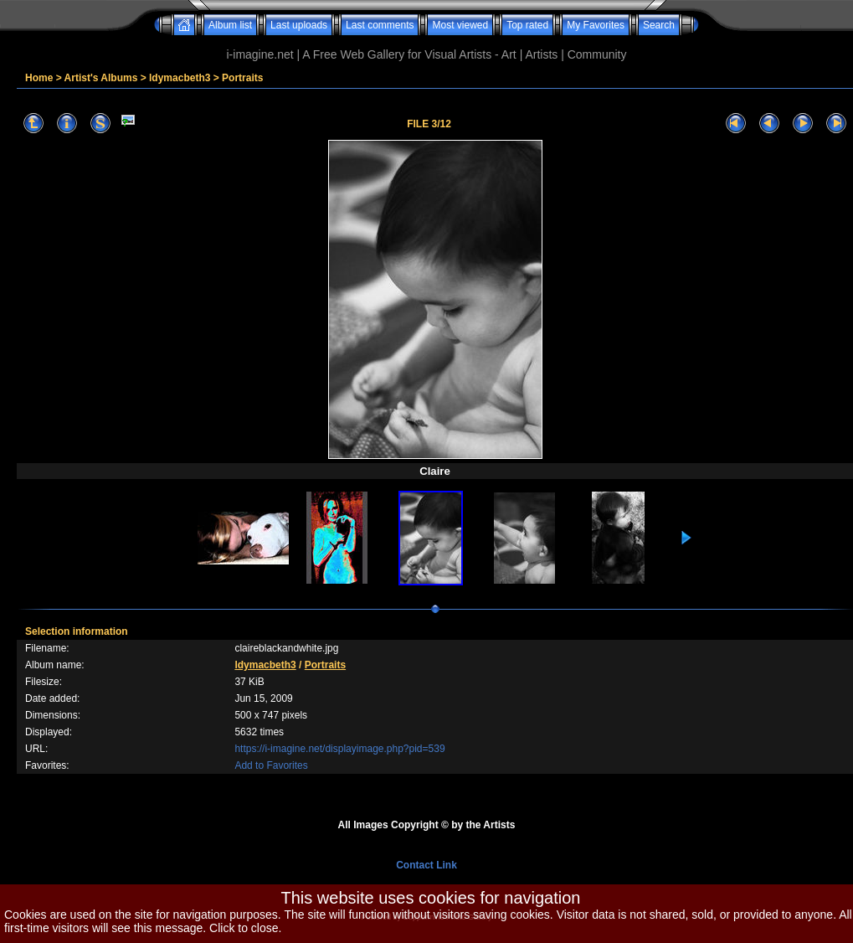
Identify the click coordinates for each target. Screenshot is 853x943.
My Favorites (595, 25)
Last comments (380, 25)
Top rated (527, 25)
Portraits (242, 78)
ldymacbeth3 (179, 78)
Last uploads (298, 25)
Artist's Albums (101, 78)
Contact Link (426, 865)
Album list (230, 25)
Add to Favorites (270, 765)
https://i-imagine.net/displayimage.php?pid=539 (339, 749)
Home (39, 78)
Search (659, 25)
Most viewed (460, 25)
